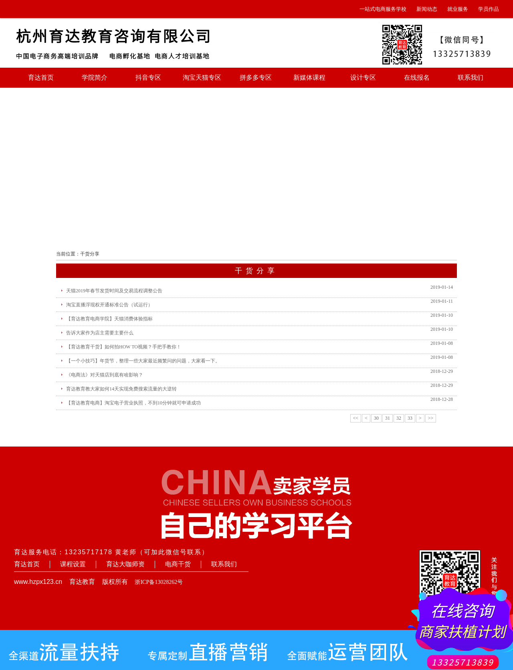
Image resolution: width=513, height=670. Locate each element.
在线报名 (417, 77)
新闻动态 (426, 9)
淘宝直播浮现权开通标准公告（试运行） (109, 305)
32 (398, 418)
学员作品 (488, 9)
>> (431, 418)
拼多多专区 (256, 77)
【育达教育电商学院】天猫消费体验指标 (109, 319)
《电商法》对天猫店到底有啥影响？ (104, 375)
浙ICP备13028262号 (159, 582)
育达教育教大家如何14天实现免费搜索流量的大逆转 (121, 389)
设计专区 (363, 77)
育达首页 (41, 77)
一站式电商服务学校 (383, 9)
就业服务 (457, 9)
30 (376, 418)
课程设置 (73, 564)
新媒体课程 (309, 77)
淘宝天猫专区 (202, 77)
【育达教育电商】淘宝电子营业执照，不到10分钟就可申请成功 (133, 403)
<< (356, 418)
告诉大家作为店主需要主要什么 (99, 333)
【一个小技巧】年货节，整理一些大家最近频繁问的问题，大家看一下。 (143, 361)
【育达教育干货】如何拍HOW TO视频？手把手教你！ (123, 347)
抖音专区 (148, 77)
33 (410, 418)
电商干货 (178, 564)
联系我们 (470, 77)
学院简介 (94, 77)
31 (387, 418)
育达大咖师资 (125, 564)
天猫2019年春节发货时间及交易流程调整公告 (114, 291)
